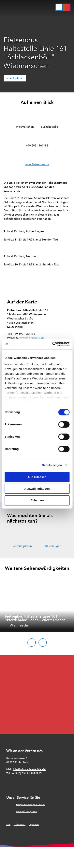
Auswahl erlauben (37, 488)
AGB (8, 824)
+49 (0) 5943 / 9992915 (27, 773)
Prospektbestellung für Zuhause (30, 804)
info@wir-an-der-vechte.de (29, 769)
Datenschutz (19, 824)
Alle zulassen (37, 477)
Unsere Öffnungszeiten (26, 811)
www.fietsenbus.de (37, 164)
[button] (15, 78)
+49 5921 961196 (37, 145)
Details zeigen (52, 465)
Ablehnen (37, 500)
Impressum (34, 824)
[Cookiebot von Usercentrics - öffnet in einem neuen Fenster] (52, 344)
